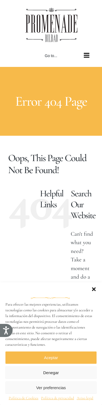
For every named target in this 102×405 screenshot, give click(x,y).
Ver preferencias (51, 387)
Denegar (51, 372)
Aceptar (51, 357)
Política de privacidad (57, 398)
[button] (94, 289)
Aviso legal (85, 398)
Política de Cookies (23, 398)
